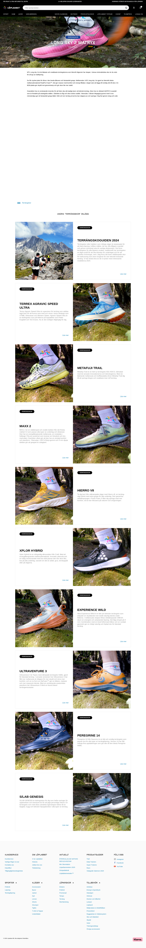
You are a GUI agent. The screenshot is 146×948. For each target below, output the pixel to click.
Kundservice (9, 859)
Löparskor (65, 883)
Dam (13, 14)
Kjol (33, 896)
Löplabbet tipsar (104, 14)
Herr (20, 14)
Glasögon (90, 893)
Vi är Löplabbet (37, 859)
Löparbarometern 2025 (67, 867)
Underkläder (36, 914)
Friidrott (7, 887)
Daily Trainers (91, 862)
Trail (88, 859)
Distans (62, 887)
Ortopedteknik (64, 870)
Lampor (89, 902)
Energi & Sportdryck (93, 890)
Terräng (62, 899)
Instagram (119, 859)
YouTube (118, 866)
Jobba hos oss (37, 865)
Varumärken (31, 14)
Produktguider (87, 14)
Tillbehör (92, 883)
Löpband (90, 905)
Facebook (118, 863)
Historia (34, 862)
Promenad (63, 893)
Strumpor (35, 905)
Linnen (34, 899)
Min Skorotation (64, 864)
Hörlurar (89, 896)
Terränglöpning (10, 893)
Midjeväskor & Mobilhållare (96, 908)
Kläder (36, 883)
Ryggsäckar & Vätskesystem (96, 914)
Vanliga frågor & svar (12, 862)
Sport (5, 14)
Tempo (61, 896)
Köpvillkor (8, 868)
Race (88, 868)
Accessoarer (36, 887)
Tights (34, 908)
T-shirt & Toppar (37, 911)
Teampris (128, 14)
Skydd (89, 920)
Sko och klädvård (92, 917)
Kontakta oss (9, 865)
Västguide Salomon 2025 (95, 871)
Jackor (34, 893)
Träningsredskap (92, 926)
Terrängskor (24, 203)
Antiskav (89, 887)
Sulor (88, 923)
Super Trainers (92, 865)
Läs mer (123, 274)
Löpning (7, 890)
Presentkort (90, 911)
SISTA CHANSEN (61, 14)
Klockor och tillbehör (93, 899)
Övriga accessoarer (93, 929)
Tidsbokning (36, 868)
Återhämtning (64, 902)
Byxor (34, 890)
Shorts (34, 902)
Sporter (9, 883)
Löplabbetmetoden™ (66, 873)
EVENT (118, 14)
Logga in (139, 14)
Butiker (74, 14)
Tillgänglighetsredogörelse (14, 871)
